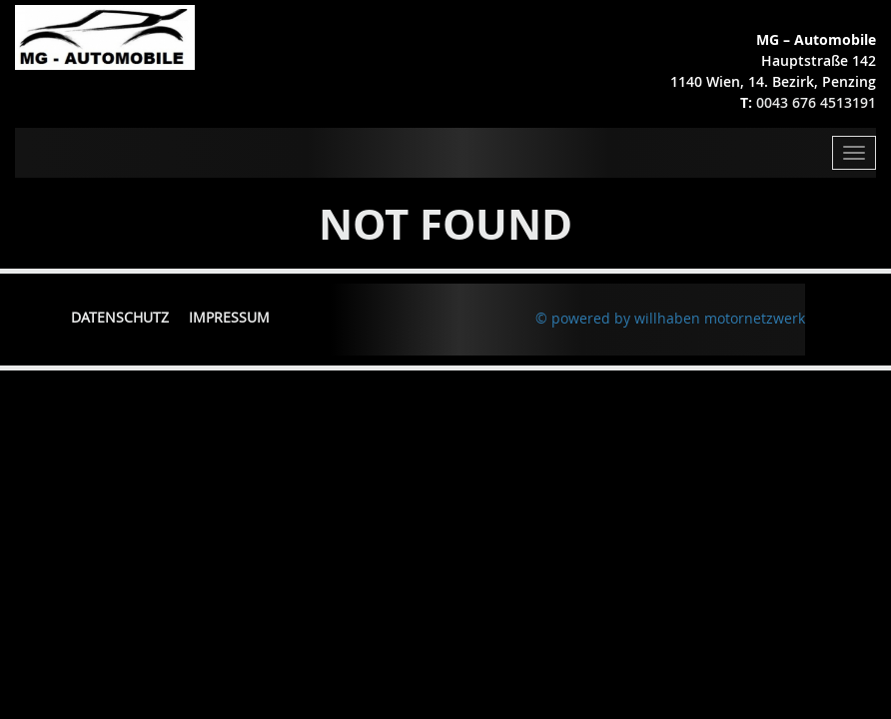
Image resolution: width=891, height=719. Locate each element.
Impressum (229, 317)
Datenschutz (120, 317)
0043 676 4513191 (816, 102)
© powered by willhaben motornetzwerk (670, 318)
